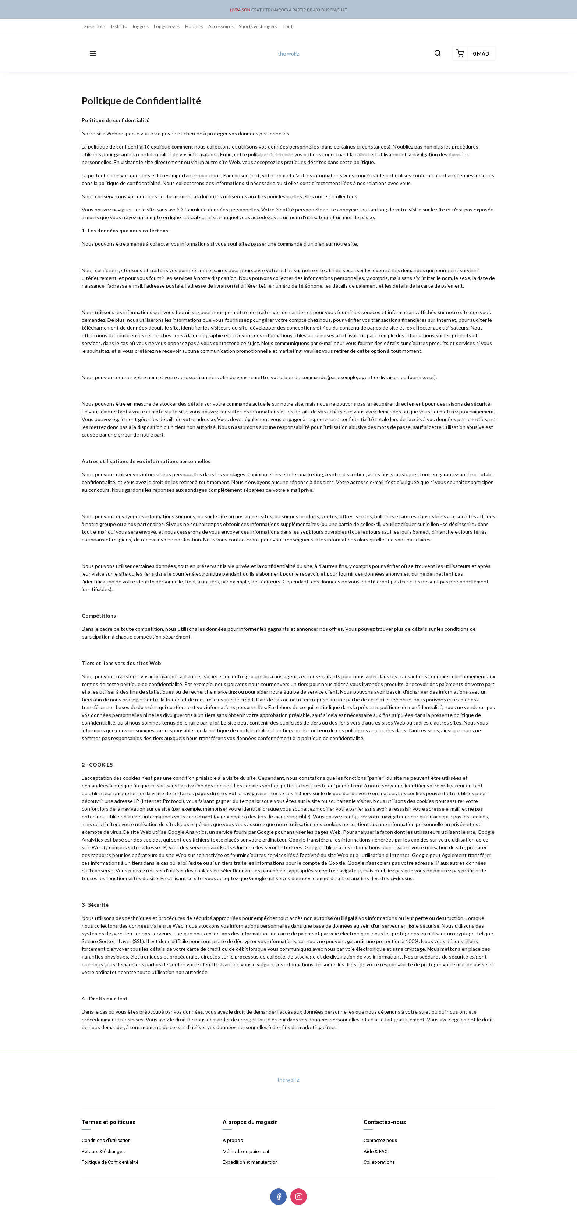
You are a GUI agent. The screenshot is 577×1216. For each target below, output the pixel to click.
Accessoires (221, 26)
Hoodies (194, 26)
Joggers (140, 26)
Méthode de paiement (246, 1151)
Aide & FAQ (376, 1151)
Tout (287, 26)
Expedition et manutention (250, 1162)
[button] (92, 53)
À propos (233, 1140)
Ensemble (94, 26)
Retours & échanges (103, 1151)
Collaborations (379, 1162)
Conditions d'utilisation (106, 1140)
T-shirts (118, 26)
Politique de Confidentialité (110, 1162)
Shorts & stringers (258, 26)
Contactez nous (380, 1140)
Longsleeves (167, 26)
